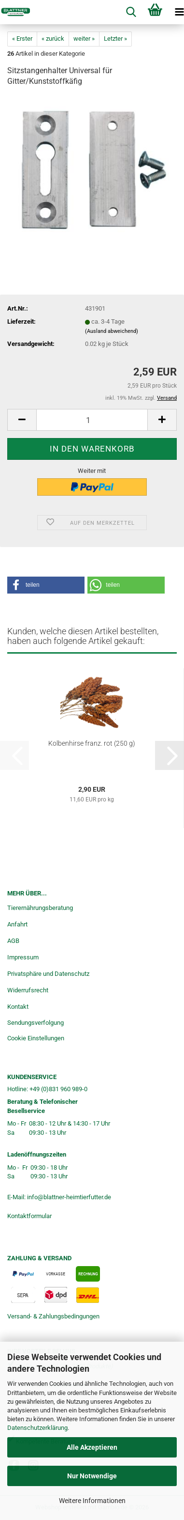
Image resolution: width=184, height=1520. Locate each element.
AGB (13, 940)
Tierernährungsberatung (40, 907)
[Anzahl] (92, 420)
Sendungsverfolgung (35, 1022)
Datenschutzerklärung (37, 1427)
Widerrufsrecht (27, 990)
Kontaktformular (29, 1216)
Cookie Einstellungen (35, 1038)
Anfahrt (17, 924)
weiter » (84, 38)
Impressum (23, 957)
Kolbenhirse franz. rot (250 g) (91, 743)
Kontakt (17, 1006)
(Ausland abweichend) (111, 331)
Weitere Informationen (92, 1500)
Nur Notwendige (92, 1476)
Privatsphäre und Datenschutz (48, 973)
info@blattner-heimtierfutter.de (69, 1197)
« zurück (53, 38)
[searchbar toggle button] (131, 12)
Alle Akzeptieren (92, 1447)
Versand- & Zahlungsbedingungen (53, 1316)
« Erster (22, 38)
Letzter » (115, 38)
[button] (21, 420)
